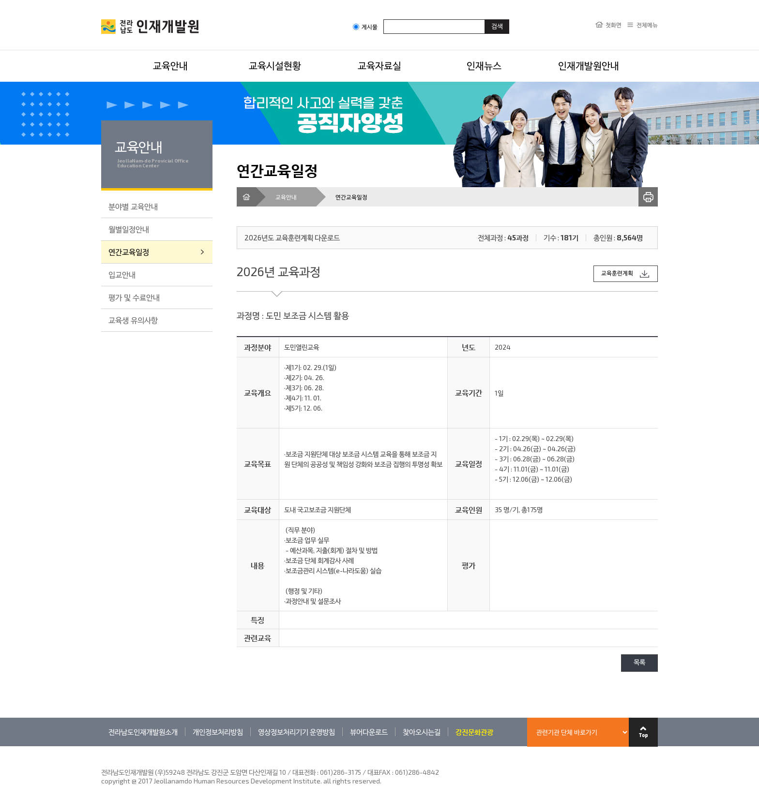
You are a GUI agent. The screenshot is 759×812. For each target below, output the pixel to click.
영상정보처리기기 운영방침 (296, 731)
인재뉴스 (484, 65)
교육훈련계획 (617, 273)
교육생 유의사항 (133, 320)
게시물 (365, 27)
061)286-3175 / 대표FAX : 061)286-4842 (379, 772)
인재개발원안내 (588, 65)
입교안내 (122, 274)
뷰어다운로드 (369, 731)
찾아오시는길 (421, 731)
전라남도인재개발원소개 (143, 731)
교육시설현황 (275, 65)
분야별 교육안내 (133, 206)
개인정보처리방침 (218, 731)
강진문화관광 (474, 731)
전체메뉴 (647, 25)
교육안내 (170, 65)
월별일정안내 (128, 229)
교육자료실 (379, 65)
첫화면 (614, 25)
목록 (639, 662)
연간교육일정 (128, 251)
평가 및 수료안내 (134, 297)
